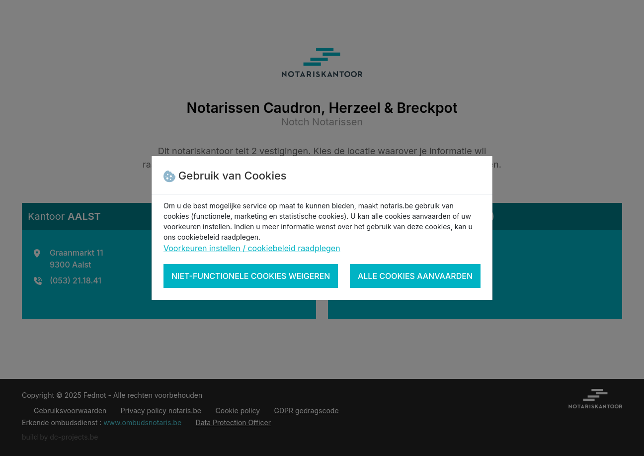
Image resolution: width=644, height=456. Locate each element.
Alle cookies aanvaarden (415, 276)
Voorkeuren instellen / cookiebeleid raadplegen (251, 248)
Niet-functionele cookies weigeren (250, 276)
